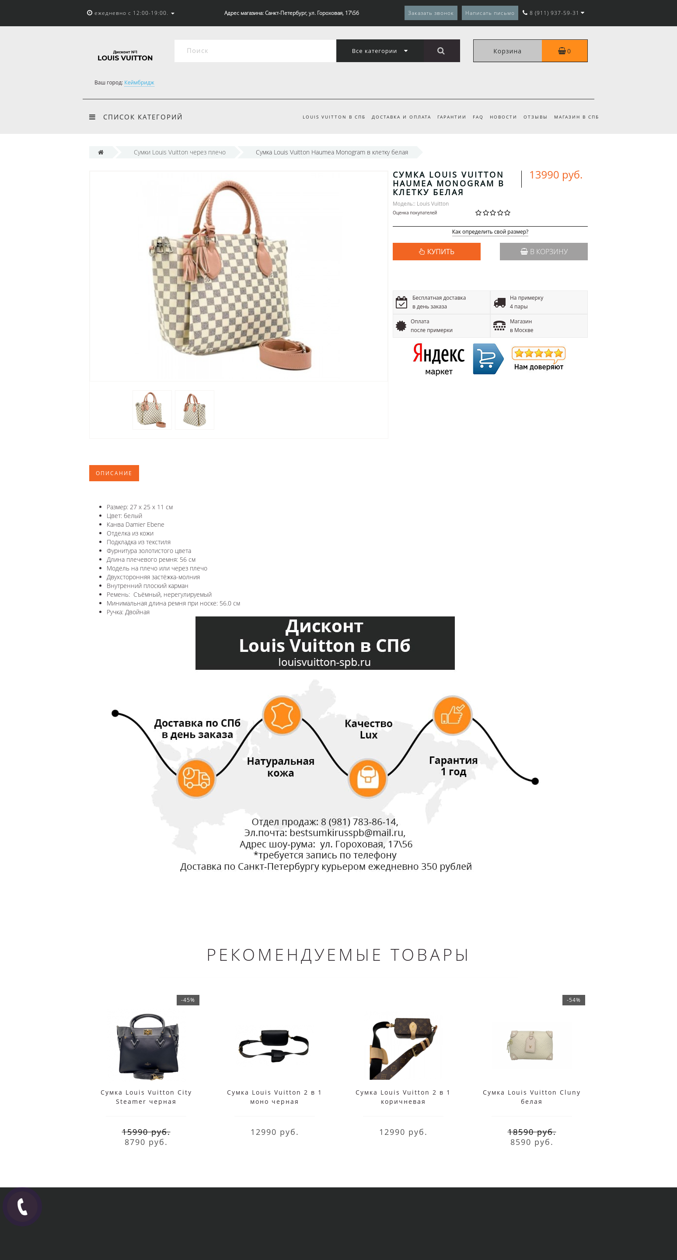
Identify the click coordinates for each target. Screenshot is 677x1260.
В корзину (544, 251)
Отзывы (534, 117)
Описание (114, 473)
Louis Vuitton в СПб (325, 117)
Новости (500, 117)
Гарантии (446, 117)
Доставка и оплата (394, 117)
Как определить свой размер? (490, 232)
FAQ (473, 117)
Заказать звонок (431, 13)
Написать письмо (490, 13)
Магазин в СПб (576, 117)
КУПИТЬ (440, 251)
